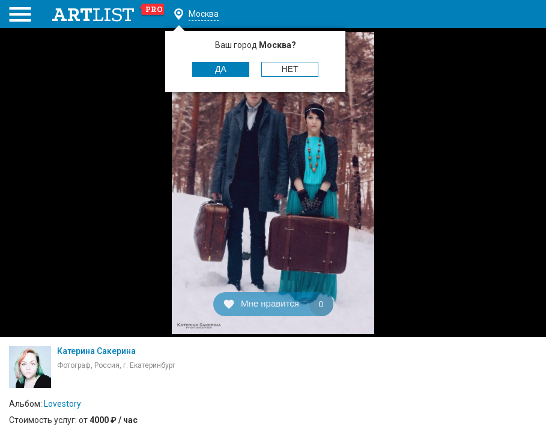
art (108, 14)
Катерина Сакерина (96, 351)
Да (220, 69)
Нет (290, 69)
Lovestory (62, 404)
